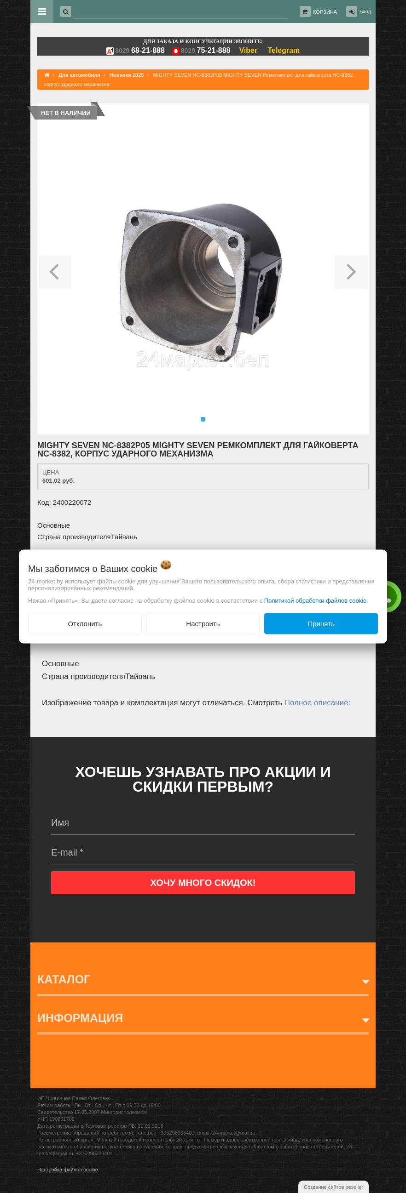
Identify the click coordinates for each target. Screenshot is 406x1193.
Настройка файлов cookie (67, 1169)
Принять (321, 623)
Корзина (325, 12)
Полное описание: (317, 702)
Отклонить (85, 623)
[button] (54, 268)
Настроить (203, 623)
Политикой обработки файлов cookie (315, 600)
